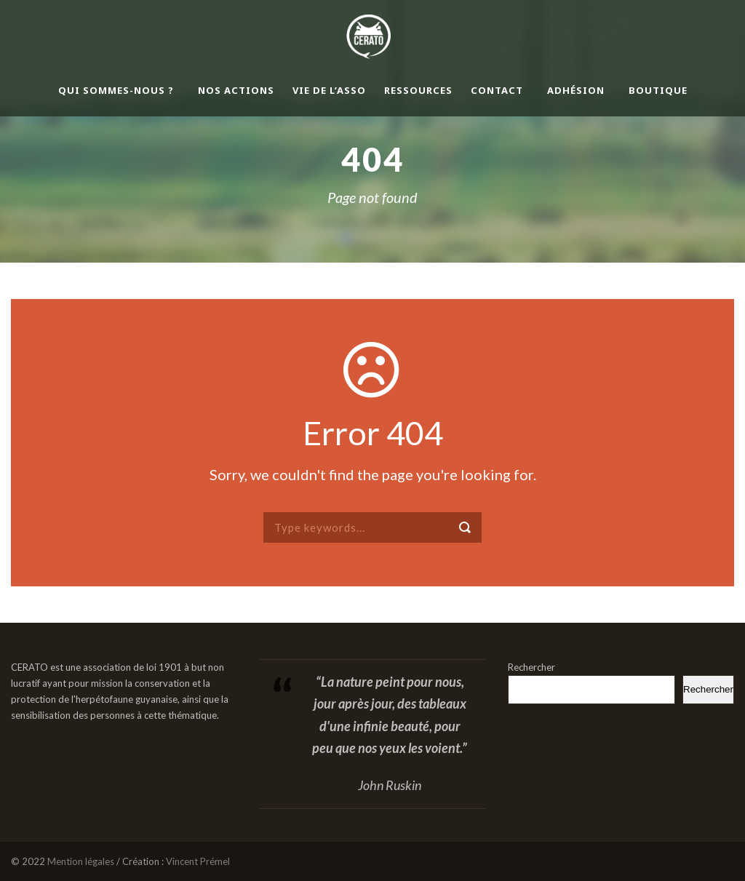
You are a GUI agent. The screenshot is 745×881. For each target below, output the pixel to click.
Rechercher (531, 667)
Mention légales (80, 861)
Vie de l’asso (329, 90)
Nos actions (236, 90)
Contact (497, 90)
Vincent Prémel (198, 861)
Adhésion (576, 90)
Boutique (658, 90)
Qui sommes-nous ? (116, 90)
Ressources (418, 90)
